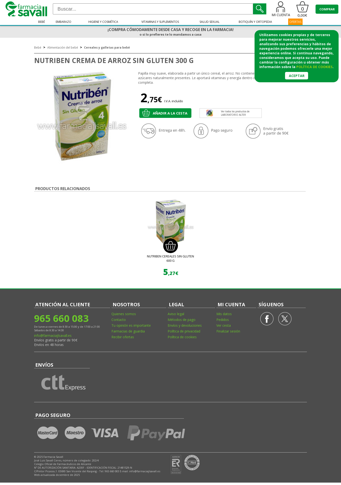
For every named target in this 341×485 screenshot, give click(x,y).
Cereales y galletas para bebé (107, 47)
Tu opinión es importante (131, 325)
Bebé (41, 22)
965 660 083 (61, 318)
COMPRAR (327, 9)
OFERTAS (295, 22)
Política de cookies (182, 337)
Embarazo (63, 22)
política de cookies (314, 66)
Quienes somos (123, 314)
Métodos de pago (181, 319)
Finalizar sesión (228, 331)
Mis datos (224, 314)
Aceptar (296, 75)
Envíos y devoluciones (185, 325)
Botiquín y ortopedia (255, 22)
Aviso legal (176, 314)
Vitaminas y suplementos (160, 22)
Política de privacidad (184, 331)
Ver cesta (223, 325)
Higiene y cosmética (103, 22)
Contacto (118, 319)
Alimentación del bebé (62, 47)
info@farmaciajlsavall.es (53, 335)
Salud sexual (209, 22)
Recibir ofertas (122, 337)
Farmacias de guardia (128, 331)
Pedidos (222, 319)
